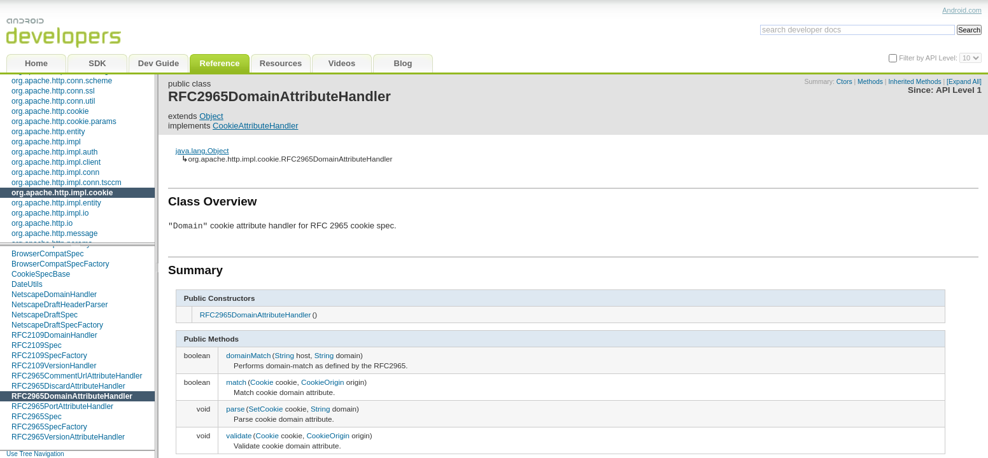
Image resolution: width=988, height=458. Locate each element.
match (236, 382)
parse (235, 409)
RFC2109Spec (36, 345)
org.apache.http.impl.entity (56, 202)
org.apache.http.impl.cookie (62, 192)
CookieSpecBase (40, 274)
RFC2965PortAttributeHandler (62, 406)
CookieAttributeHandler (255, 125)
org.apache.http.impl (46, 141)
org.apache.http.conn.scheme (61, 80)
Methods (870, 81)
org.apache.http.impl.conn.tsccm (66, 182)
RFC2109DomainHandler (54, 335)
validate (238, 435)
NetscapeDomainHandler (54, 294)
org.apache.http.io (42, 223)
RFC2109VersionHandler (53, 365)
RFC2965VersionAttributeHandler (68, 437)
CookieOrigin (322, 382)
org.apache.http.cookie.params (63, 121)
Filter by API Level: (929, 58)
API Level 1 (959, 90)
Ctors (844, 81)
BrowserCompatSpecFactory (60, 264)
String (284, 355)
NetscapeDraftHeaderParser (59, 304)
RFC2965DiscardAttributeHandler (68, 386)
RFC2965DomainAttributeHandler (71, 396)
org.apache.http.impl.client (56, 162)
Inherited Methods (914, 81)
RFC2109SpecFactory (49, 355)
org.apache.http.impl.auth (54, 152)
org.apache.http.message (54, 233)
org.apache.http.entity (48, 131)
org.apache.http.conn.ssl (53, 91)
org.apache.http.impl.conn (55, 172)
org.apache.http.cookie (49, 111)
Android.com (962, 10)
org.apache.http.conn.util (53, 101)
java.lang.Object (202, 150)
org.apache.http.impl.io (49, 213)
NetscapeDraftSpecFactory (57, 325)
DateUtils (27, 284)
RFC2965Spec (36, 416)
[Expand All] (964, 81)
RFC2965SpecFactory (49, 426)
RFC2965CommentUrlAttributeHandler (76, 375)
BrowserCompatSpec (47, 253)
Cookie (261, 382)
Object (211, 116)
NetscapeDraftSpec (44, 314)
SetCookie (265, 409)
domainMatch (248, 355)
